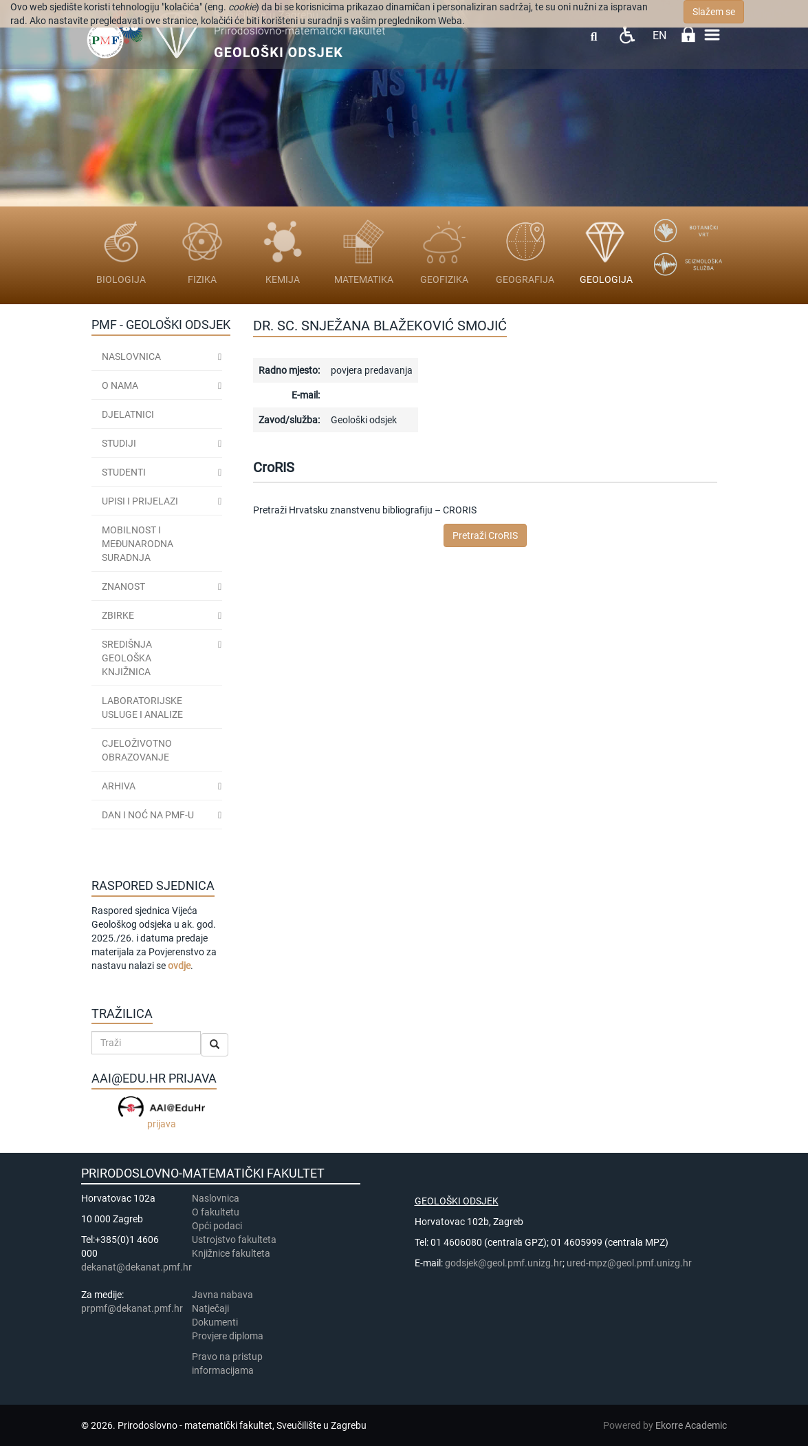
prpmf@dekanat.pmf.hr (132, 1308)
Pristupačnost (627, 35)
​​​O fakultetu (215, 1212)
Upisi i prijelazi (140, 501)
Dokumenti (215, 1322)
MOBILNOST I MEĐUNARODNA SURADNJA (137, 543)
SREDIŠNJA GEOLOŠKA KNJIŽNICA (127, 658)
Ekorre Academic (691, 1425)
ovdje (179, 965)
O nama (120, 385)
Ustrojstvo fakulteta (234, 1239)
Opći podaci (217, 1225)
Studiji (119, 443)
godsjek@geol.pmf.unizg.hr (504, 1262)
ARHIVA (118, 785)
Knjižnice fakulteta (231, 1253)
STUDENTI (124, 472)
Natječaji (210, 1308)
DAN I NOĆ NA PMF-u (148, 814)
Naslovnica (131, 356)
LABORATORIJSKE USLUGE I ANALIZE (142, 707)
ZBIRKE (118, 615)
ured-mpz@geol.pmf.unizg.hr (629, 1262)
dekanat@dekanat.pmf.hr (136, 1267)
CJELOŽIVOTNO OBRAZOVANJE (137, 750)
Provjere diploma (227, 1335)
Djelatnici (128, 414)
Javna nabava (222, 1294)
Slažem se (713, 11)
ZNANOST (123, 586)
